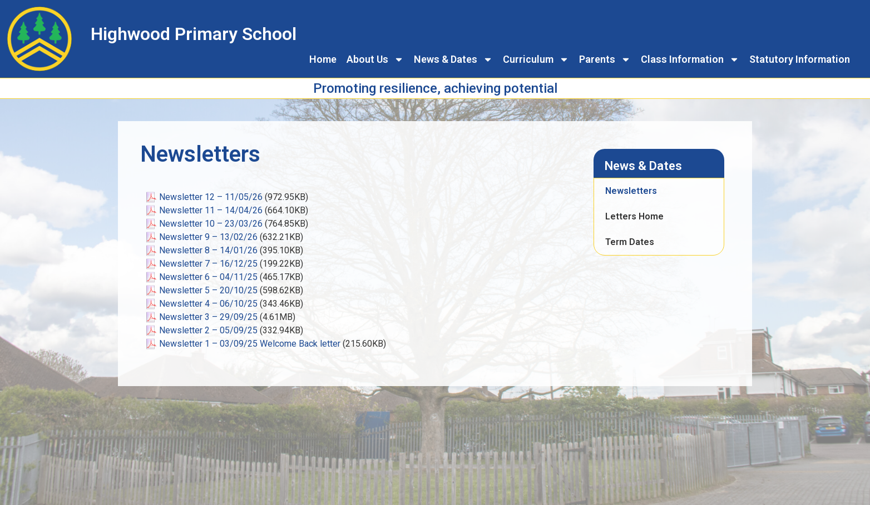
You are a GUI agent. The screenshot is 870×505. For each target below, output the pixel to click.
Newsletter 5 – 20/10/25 (208, 290)
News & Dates (453, 59)
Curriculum (536, 59)
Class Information (690, 59)
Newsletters (631, 191)
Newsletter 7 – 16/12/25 (208, 263)
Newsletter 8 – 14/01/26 (208, 250)
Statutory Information (799, 59)
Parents (605, 59)
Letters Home (634, 216)
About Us (375, 59)
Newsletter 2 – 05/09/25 (208, 330)
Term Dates (629, 242)
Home (323, 59)
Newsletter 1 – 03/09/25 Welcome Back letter (249, 343)
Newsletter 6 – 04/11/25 (208, 277)
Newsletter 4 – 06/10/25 (208, 303)
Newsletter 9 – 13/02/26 (208, 237)
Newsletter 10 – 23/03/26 (211, 223)
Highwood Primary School (193, 33)
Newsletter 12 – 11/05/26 (211, 197)
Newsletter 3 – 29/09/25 (208, 317)
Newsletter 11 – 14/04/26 (211, 210)
